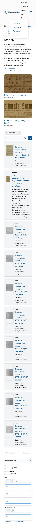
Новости (23, 10)
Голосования (17, 27)
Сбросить (11, 70)
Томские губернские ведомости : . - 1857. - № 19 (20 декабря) (21, 403)
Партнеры (16, 31)
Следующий (26, 453)
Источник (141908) (12, 468)
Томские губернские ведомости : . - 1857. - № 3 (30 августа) (21, 232)
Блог (22, 14)
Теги (5, 477)
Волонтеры (17, 35)
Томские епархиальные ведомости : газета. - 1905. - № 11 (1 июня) (22, 152)
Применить (8, 521)
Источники (24, 3)
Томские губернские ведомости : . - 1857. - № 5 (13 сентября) (21, 289)
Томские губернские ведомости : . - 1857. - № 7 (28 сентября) (21, 346)
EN (6, 31)
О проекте (16, 23)
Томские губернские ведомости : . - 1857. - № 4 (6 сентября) (21, 260)
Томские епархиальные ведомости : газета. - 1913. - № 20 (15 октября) (21, 180)
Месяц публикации (9, 507)
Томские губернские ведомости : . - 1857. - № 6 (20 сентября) (21, 317)
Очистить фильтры (19, 521)
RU (6, 33)
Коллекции (24, 6)
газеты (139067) (11, 474)
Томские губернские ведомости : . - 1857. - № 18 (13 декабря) (21, 374)
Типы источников (9, 471)
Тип (5, 465)
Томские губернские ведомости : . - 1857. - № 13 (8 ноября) (21, 431)
